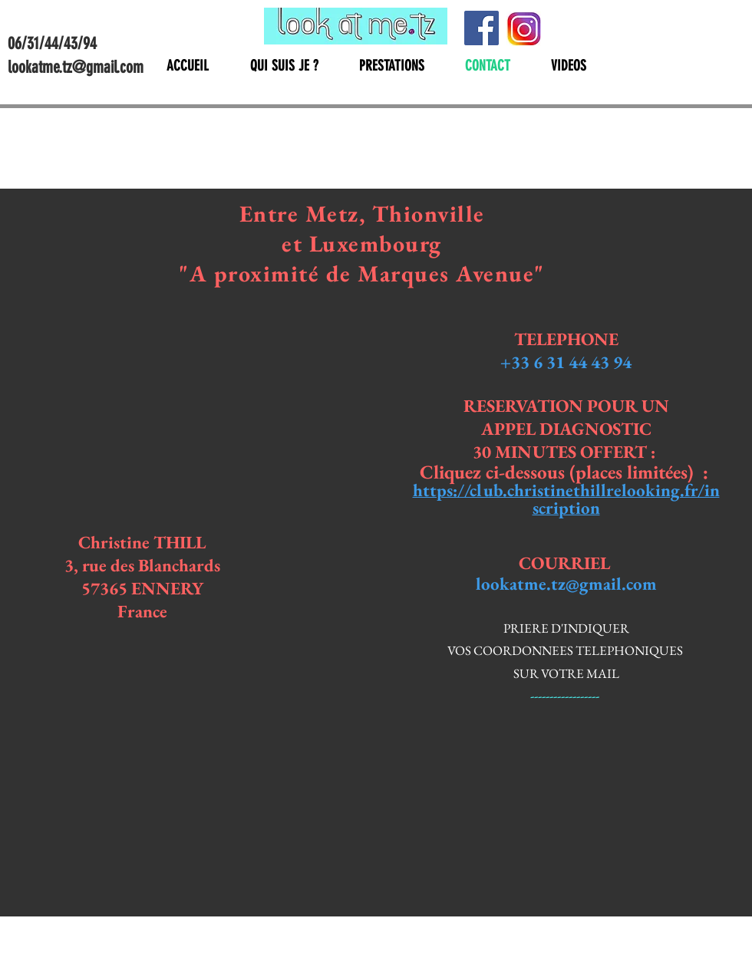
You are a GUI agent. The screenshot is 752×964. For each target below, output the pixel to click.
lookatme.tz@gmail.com (566, 583)
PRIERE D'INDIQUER (566, 628)
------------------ (566, 695)
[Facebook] (481, 28)
